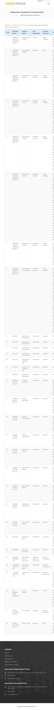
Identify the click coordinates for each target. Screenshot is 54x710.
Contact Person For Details (12, 664)
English (40, 1)
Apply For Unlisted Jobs (11, 661)
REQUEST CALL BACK (10, 25)
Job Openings (8, 656)
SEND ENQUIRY (21, 25)
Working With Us (9, 659)
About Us (7, 653)
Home (16, 15)
